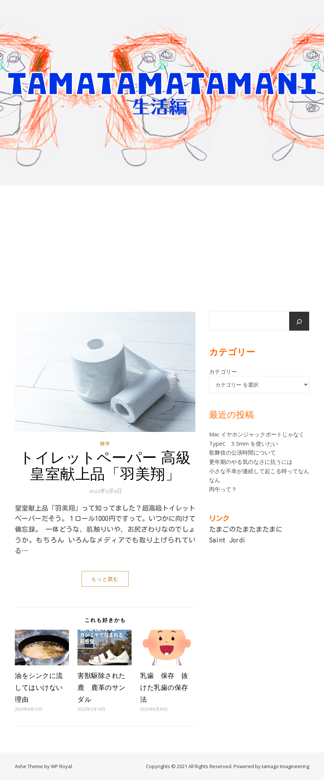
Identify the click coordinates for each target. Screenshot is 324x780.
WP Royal (61, 766)
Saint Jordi (227, 540)
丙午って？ (223, 489)
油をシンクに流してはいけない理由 (39, 687)
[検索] (299, 322)
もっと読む (105, 579)
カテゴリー (223, 371)
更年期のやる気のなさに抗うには (250, 461)
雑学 (105, 443)
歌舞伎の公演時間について (242, 452)
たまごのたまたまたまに (245, 529)
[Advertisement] (162, 241)
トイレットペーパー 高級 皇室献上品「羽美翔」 (105, 465)
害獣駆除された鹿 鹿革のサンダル (101, 687)
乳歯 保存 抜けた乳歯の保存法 (164, 687)
